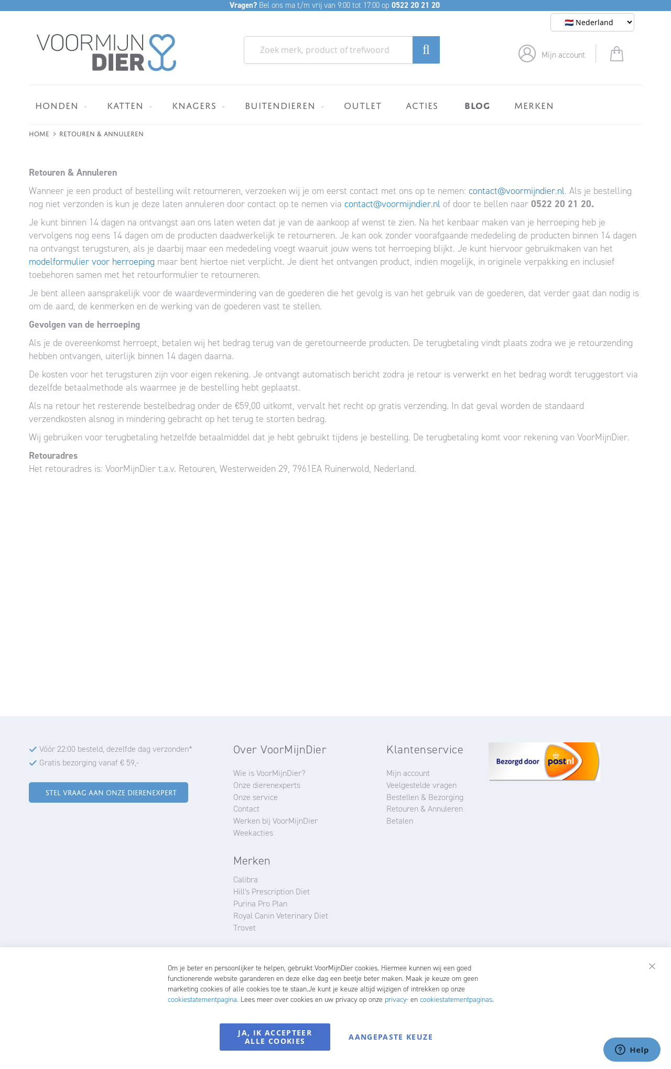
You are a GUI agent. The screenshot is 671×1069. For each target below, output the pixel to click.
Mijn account (563, 54)
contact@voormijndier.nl (517, 191)
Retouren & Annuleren (424, 808)
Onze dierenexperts (266, 785)
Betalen (399, 820)
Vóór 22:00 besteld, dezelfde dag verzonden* (115, 748)
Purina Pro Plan (260, 903)
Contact (246, 808)
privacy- (396, 1000)
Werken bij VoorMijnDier (275, 820)
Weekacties (253, 832)
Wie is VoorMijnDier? (269, 773)
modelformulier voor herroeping (92, 261)
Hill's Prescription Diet (271, 891)
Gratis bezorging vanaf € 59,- (89, 762)
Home (39, 133)
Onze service (255, 797)
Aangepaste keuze (391, 1037)
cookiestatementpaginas (456, 1000)
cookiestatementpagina (202, 1000)
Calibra (245, 879)
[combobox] (342, 50)
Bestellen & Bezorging (424, 797)
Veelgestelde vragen (421, 785)
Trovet (244, 927)
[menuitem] (59, 105)
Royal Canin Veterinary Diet (280, 915)
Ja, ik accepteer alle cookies (275, 1037)
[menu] (335, 104)
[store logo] (107, 53)
